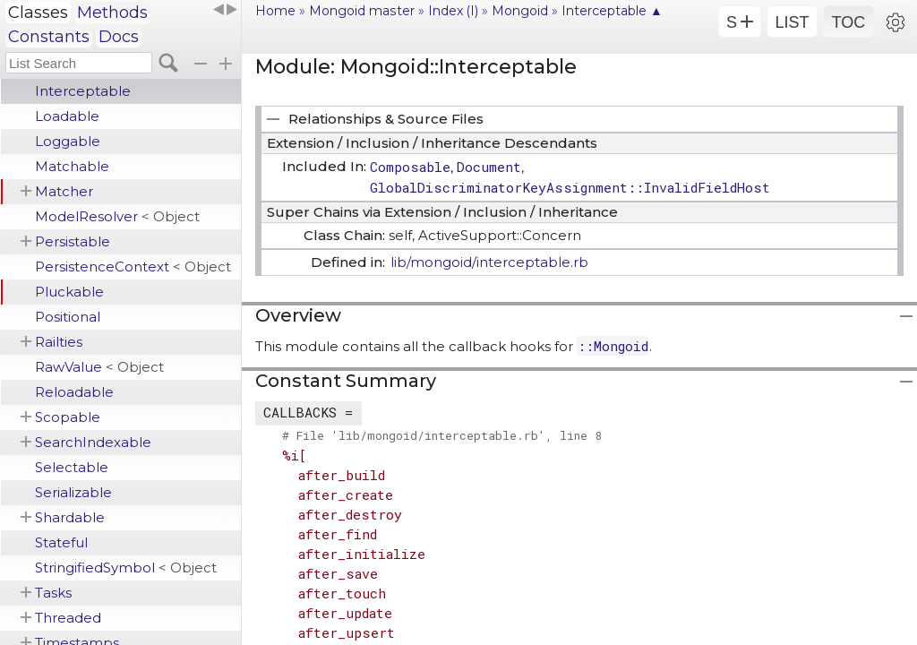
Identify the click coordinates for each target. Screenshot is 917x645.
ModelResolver (117, 216)
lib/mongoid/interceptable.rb (489, 262)
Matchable (72, 166)
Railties (58, 341)
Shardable (70, 517)
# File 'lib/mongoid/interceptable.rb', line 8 (442, 435)
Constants (49, 37)
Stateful (61, 542)
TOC (849, 22)
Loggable (67, 141)
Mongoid (520, 11)
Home (275, 11)
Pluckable (69, 291)
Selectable (71, 467)
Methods (112, 12)
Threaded (68, 617)
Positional (67, 316)
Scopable (67, 417)
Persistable (72, 241)
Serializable (73, 492)
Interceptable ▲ (612, 11)
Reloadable (74, 391)
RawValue (99, 366)
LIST (792, 22)
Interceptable (83, 90)
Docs (119, 37)
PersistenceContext (133, 266)
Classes (38, 12)
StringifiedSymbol (126, 567)
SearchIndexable (93, 442)
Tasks (53, 592)
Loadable (67, 116)
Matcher (64, 191)
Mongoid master (362, 11)
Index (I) (453, 11)
